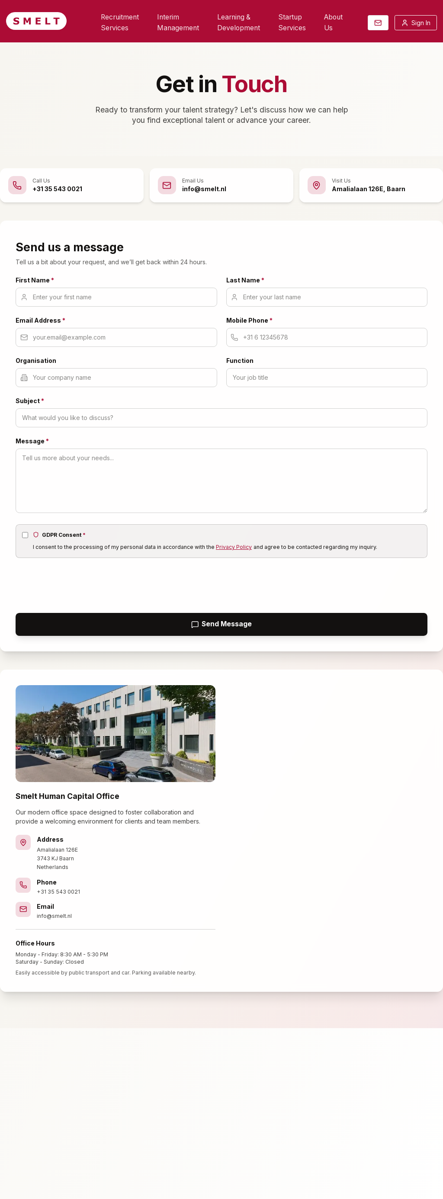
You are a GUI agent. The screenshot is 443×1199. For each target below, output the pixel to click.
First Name (35, 280)
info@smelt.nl (54, 916)
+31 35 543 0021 (58, 891)
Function (240, 360)
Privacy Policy (234, 547)
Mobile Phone (249, 320)
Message (32, 441)
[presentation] (81, 584)
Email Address (40, 320)
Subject (30, 400)
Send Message (221, 624)
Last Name (245, 280)
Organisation (36, 360)
